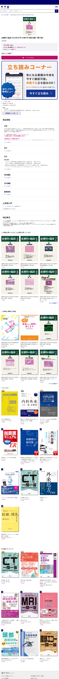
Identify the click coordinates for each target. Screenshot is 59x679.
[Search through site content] (28, 11)
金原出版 (4, 40)
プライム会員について (7, 676)
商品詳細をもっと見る (10, 113)
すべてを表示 (52, 303)
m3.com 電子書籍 (4, 14)
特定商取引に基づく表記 (37, 676)
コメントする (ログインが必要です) (11, 206)
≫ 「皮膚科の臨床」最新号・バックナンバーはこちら (16, 134)
